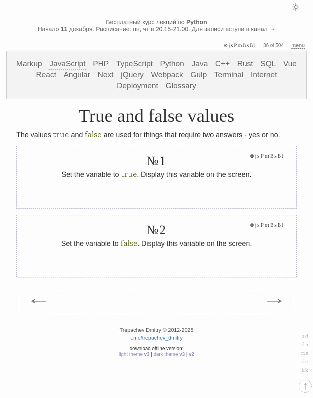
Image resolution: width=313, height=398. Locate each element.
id (305, 336)
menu (298, 45)
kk (305, 370)
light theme (135, 354)
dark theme (170, 354)
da (305, 344)
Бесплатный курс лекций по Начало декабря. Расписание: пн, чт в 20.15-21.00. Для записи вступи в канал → (156, 25)
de (305, 361)
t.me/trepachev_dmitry (156, 338)
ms (305, 353)
